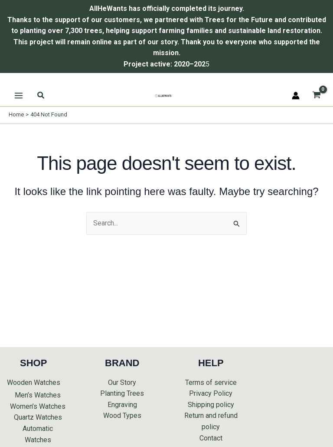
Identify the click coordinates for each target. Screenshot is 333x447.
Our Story (122, 382)
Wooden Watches (33, 382)
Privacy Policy (210, 393)
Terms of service (211, 382)
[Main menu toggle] (19, 96)
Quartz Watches (38, 417)
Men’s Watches (38, 395)
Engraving (122, 405)
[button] (41, 95)
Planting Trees (122, 393)
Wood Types (122, 415)
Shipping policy (211, 405)
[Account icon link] (296, 95)
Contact (210, 438)
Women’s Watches (37, 406)
